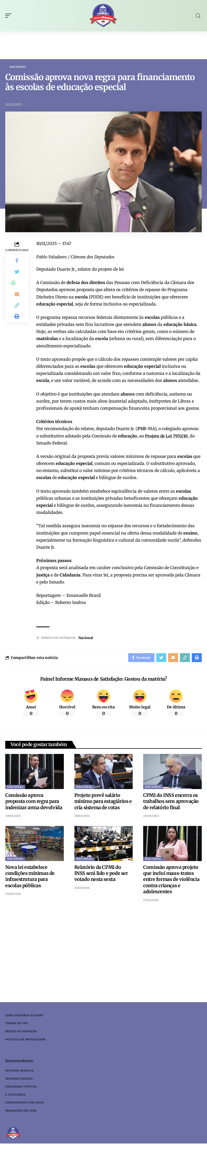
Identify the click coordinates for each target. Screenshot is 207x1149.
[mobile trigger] (9, 16)
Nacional (18, 67)
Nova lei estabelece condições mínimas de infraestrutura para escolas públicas (30, 878)
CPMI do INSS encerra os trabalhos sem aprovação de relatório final (171, 803)
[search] (198, 16)
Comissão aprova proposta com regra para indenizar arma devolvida (33, 803)
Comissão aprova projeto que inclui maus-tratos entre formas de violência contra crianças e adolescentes (171, 881)
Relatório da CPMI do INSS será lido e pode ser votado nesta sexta (101, 875)
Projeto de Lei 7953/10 (167, 436)
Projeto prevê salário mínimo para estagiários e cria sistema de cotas (103, 803)
